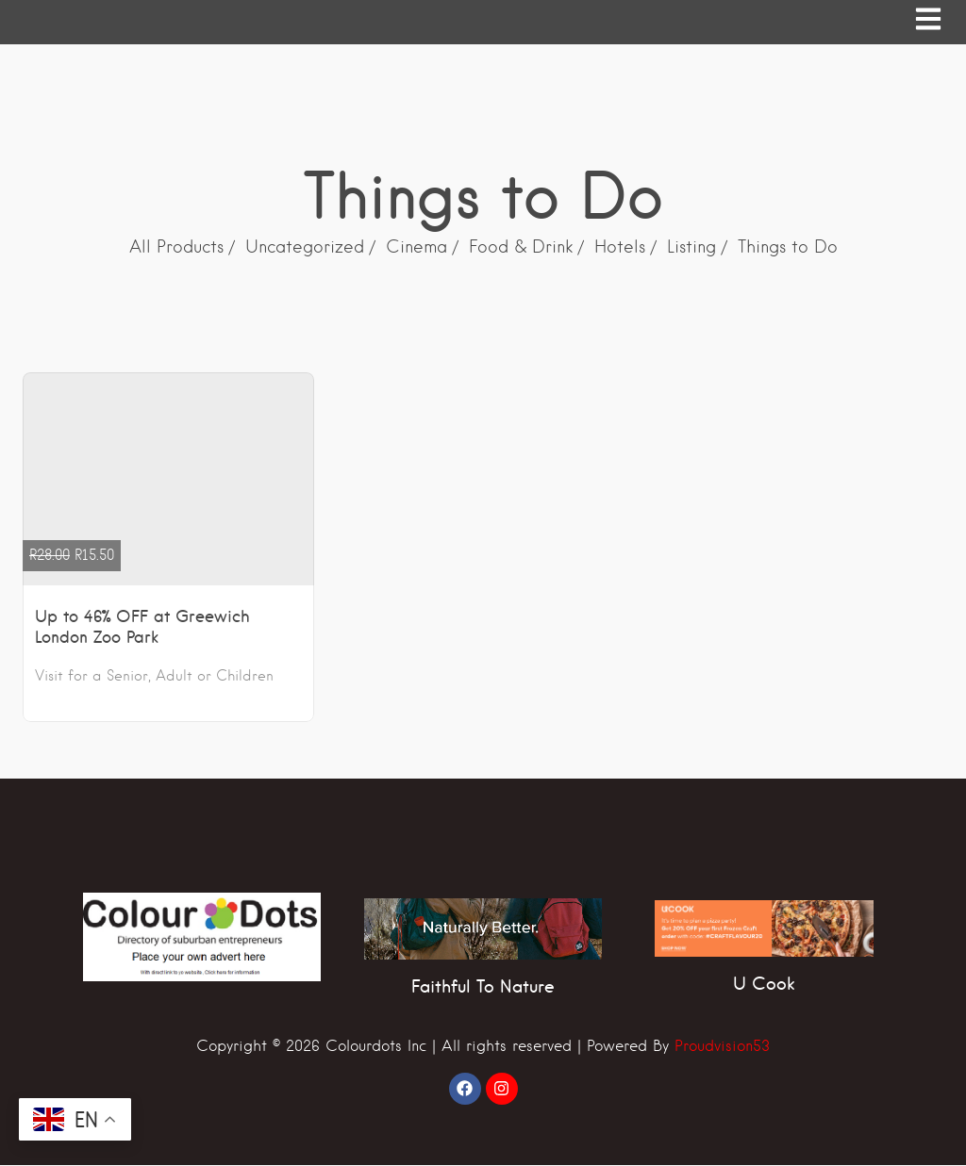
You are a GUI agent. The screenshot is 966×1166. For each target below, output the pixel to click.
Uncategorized (304, 247)
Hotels (619, 247)
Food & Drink (521, 247)
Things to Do (788, 247)
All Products (176, 247)
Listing (691, 247)
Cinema (416, 247)
